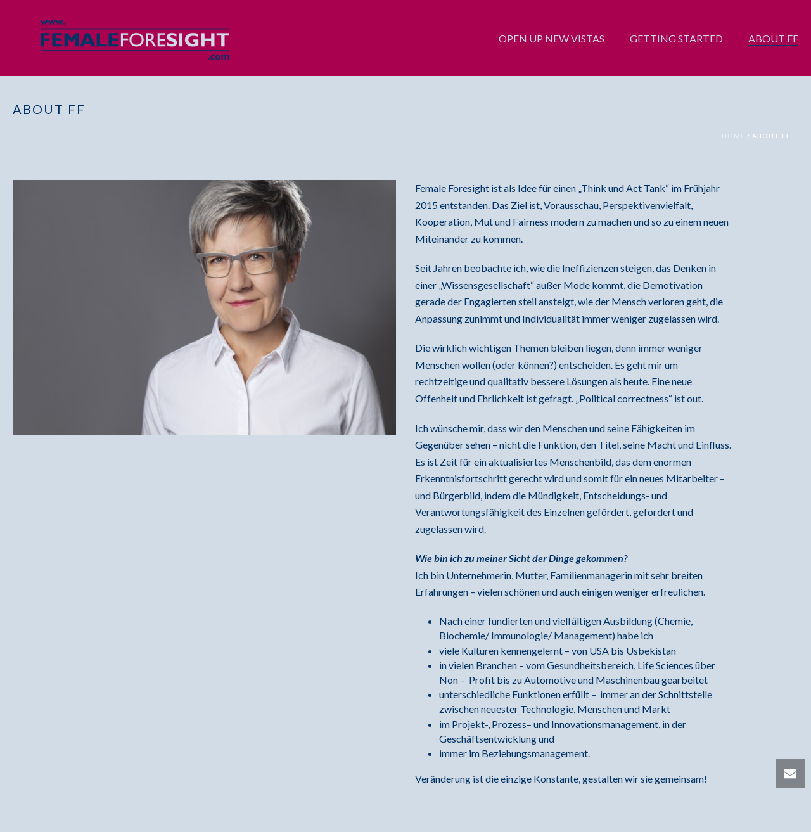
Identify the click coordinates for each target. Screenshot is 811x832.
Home (733, 135)
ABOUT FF (773, 38)
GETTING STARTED (676, 38)
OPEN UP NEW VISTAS (551, 38)
